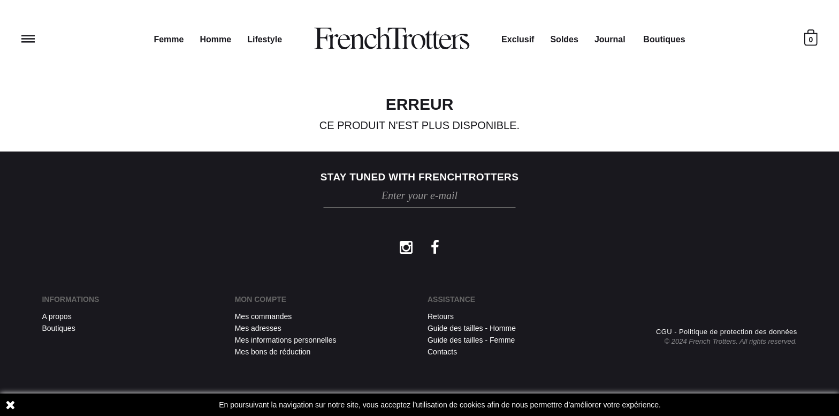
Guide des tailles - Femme (471, 340)
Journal (610, 39)
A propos (56, 316)
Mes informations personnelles (286, 340)
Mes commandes (263, 316)
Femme (169, 39)
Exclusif (517, 39)
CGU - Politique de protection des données (726, 332)
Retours (441, 316)
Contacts (442, 351)
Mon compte (260, 299)
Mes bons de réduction (273, 351)
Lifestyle (264, 39)
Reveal (28, 39)
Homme (215, 39)
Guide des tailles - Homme (472, 328)
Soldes (564, 39)
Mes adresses (258, 328)
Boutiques (664, 39)
